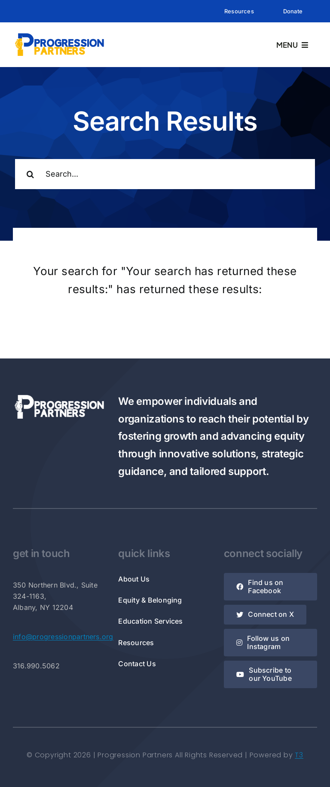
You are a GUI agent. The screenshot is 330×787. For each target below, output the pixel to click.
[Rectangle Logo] (59, 35)
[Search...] (165, 174)
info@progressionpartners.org (63, 636)
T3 (299, 755)
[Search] (30, 174)
